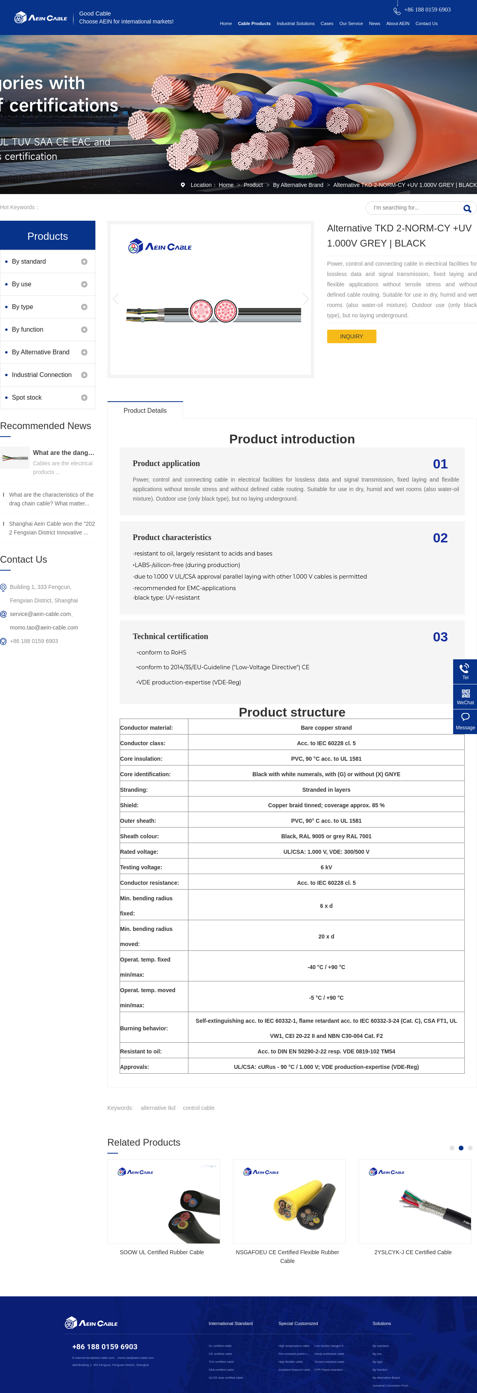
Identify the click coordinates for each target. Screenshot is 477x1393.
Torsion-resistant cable (329, 1362)
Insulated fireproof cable (294, 1370)
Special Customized (298, 1323)
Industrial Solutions (295, 23)
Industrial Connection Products (42, 378)
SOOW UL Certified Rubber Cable (162, 1252)
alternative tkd (158, 1108)
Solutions (382, 1323)
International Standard (231, 1323)
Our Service (351, 23)
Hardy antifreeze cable (329, 1354)
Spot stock (27, 397)
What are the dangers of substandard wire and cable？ (64, 452)
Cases (327, 23)
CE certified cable (220, 1354)
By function (27, 329)
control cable (198, 1108)
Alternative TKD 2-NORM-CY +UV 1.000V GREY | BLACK (405, 185)
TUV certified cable (221, 1362)
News (374, 23)
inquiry (351, 336)
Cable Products (254, 23)
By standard (29, 261)
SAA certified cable (221, 1370)
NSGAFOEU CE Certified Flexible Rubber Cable (287, 1256)
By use (21, 284)
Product (254, 185)
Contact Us (426, 23)
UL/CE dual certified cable (226, 1377)
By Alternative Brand (299, 185)
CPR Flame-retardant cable (330, 1370)
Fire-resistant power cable (295, 1354)
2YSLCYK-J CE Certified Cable (413, 1252)
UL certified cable (220, 1346)
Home (226, 23)
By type (22, 306)
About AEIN (397, 23)
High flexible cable (291, 1362)
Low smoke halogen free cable (330, 1346)
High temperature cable (294, 1346)
